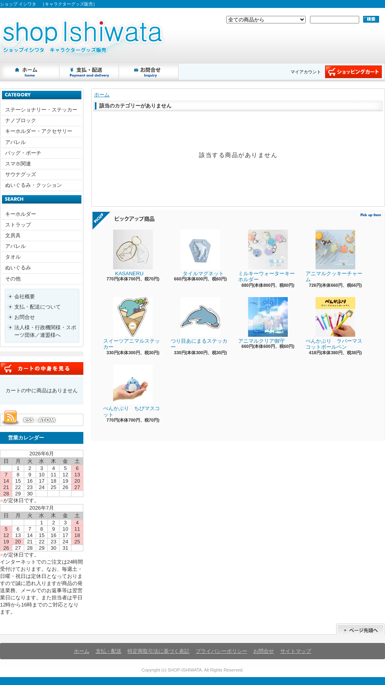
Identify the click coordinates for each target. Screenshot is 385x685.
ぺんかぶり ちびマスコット (131, 391)
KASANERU (128, 253)
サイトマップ (295, 651)
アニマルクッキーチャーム (334, 256)
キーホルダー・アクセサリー (38, 131)
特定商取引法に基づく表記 (158, 651)
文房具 (13, 235)
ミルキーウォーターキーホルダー (266, 256)
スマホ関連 (18, 164)
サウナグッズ (20, 174)
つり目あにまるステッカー (199, 323)
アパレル (15, 142)
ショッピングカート (353, 71)
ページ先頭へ (360, 629)
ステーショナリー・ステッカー (41, 110)
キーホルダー (20, 214)
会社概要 (24, 296)
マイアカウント (306, 71)
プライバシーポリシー (221, 651)
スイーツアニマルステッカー (131, 323)
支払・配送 (108, 651)
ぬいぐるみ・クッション (33, 185)
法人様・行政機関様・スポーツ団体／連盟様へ (45, 331)
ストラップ (18, 225)
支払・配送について (89, 71)
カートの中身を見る (41, 368)
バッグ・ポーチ (23, 153)
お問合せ (149, 71)
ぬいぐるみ (18, 268)
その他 (13, 279)
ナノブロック (20, 120)
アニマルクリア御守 (263, 320)
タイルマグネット (197, 253)
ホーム (30, 71)
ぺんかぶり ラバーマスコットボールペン (334, 323)
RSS (28, 420)
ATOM (47, 420)
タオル (13, 257)
